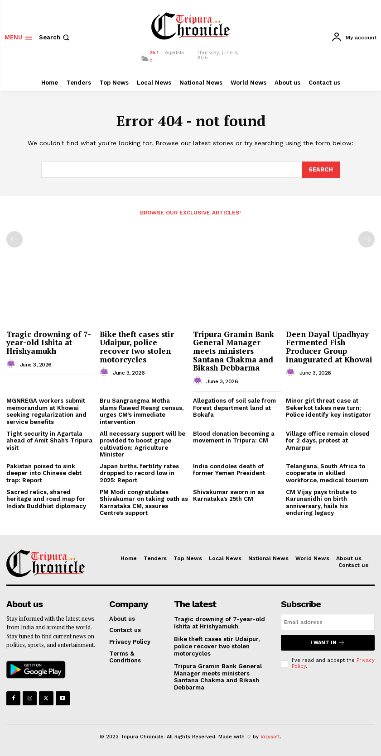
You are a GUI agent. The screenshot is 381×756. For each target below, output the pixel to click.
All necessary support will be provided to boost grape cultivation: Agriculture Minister (142, 444)
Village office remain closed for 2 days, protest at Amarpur (328, 440)
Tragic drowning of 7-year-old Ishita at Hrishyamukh (48, 342)
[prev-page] (14, 239)
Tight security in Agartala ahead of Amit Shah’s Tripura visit (49, 440)
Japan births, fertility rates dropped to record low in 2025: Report (139, 473)
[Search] (321, 170)
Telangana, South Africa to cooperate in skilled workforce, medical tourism (327, 473)
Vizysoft (270, 737)
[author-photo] (12, 364)
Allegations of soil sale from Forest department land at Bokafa (234, 407)
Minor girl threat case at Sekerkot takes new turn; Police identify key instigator (328, 407)
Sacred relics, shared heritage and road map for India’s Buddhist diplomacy (46, 499)
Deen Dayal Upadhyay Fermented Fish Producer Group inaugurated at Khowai (329, 347)
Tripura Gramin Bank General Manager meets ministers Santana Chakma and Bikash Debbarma (233, 351)
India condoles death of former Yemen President (229, 470)
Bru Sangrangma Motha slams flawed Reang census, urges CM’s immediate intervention (141, 411)
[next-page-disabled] (366, 239)
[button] (55, 37)
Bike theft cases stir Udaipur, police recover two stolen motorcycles (137, 347)
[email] (328, 622)
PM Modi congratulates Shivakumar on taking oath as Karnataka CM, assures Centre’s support (144, 503)
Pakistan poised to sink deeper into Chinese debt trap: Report (44, 473)
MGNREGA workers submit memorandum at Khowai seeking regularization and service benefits (46, 411)
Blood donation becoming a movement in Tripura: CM (234, 437)
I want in (327, 642)
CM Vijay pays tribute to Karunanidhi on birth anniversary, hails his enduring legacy (321, 503)
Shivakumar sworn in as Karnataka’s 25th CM (228, 496)
